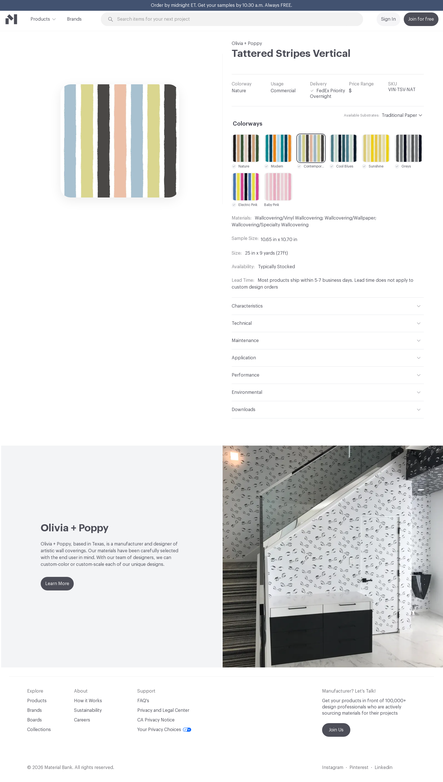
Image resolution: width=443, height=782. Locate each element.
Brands (74, 19)
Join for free (421, 19)
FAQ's (143, 701)
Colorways (247, 124)
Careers (82, 720)
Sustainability (88, 710)
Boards (34, 720)
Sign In (388, 19)
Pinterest (358, 767)
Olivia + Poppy (247, 43)
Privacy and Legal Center (163, 710)
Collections (39, 729)
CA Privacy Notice (156, 720)
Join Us (336, 730)
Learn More (57, 583)
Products (40, 19)
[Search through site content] (235, 19)
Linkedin (383, 767)
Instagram (332, 767)
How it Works (88, 701)
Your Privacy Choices (164, 730)
